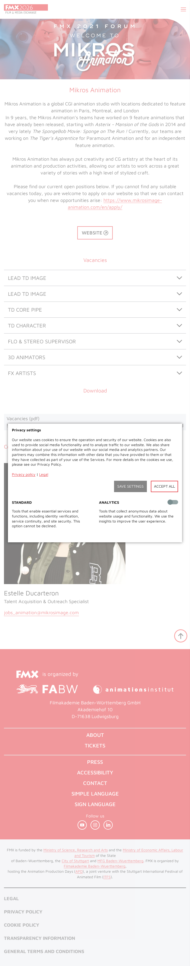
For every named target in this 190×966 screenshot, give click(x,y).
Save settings (130, 486)
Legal (43, 474)
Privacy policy (23, 474)
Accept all (164, 486)
